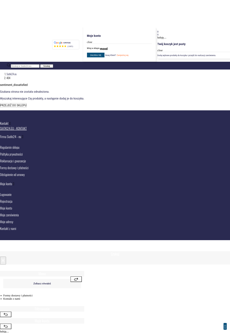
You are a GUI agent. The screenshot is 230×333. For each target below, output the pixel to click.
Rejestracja (6, 201)
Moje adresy (6, 221)
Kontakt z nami (8, 228)
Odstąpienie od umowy (12, 174)
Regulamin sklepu (9, 147)
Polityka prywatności (11, 154)
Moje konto (6, 208)
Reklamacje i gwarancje (13, 160)
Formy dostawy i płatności (14, 167)
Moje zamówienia (9, 214)
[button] (193, 31)
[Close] (3, 260)
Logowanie (6, 194)
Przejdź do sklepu (13, 105)
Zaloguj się (95, 55)
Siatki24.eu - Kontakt (13, 128)
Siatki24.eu (11, 74)
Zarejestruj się (122, 55)
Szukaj (46, 66)
